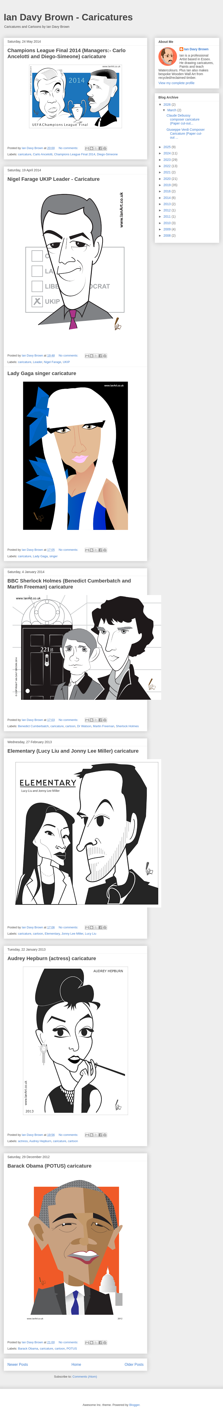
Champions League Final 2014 (74, 154)
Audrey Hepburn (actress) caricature (51, 958)
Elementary (52, 933)
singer (53, 556)
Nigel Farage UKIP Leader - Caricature (53, 179)
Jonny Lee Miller (72, 933)
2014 (168, 198)
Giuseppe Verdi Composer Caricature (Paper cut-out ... (186, 133)
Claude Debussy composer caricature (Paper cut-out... (183, 119)
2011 (168, 216)
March (172, 110)
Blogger (134, 1405)
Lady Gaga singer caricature (41, 373)
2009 (168, 229)
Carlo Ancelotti (42, 154)
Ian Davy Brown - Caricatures (68, 17)
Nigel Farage (52, 362)
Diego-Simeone (107, 154)
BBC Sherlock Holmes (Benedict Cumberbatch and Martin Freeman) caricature (69, 584)
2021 (168, 172)
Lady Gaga (40, 556)
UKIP (66, 362)
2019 (168, 185)
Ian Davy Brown (196, 49)
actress (23, 1141)
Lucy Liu (90, 933)
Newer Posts (17, 1364)
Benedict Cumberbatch (33, 726)
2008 (168, 235)
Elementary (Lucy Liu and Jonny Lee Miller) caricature (73, 751)
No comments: (69, 148)
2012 (168, 210)
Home (76, 1364)
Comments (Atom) (84, 1376)
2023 (168, 160)
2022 (168, 166)
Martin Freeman (103, 726)
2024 (168, 153)
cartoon (70, 726)
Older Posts (134, 1364)
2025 (168, 147)
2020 (168, 179)
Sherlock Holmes (127, 726)
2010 (168, 223)
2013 (168, 204)
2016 (168, 191)
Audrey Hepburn (40, 1141)
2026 (168, 104)
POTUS (71, 1348)
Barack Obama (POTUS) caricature (49, 1166)
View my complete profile (176, 83)
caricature (24, 154)
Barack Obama (28, 1348)
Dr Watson (84, 726)
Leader (37, 362)
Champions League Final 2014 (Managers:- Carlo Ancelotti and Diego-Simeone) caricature (66, 53)
